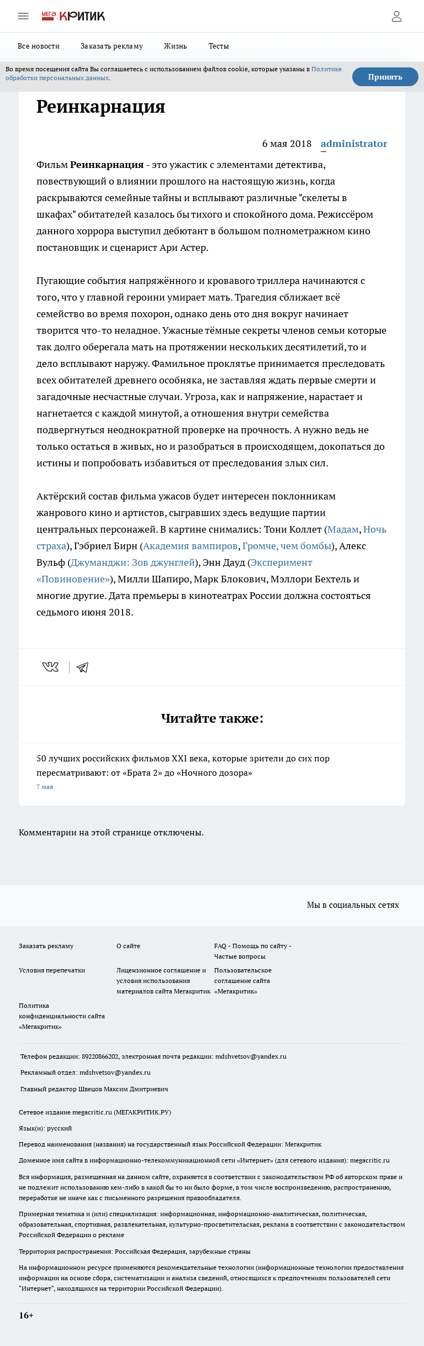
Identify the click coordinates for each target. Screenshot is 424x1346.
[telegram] (86, 667)
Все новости (39, 46)
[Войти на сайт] (396, 16)
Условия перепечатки (52, 970)
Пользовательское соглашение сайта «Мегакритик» (243, 980)
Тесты (219, 46)
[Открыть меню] (23, 16)
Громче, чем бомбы (286, 545)
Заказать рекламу (112, 46)
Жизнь (175, 46)
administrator (354, 143)
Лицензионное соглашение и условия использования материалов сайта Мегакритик (163, 980)
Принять (385, 77)
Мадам (343, 529)
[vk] (51, 667)
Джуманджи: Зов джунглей (133, 562)
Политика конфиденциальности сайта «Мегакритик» (62, 1015)
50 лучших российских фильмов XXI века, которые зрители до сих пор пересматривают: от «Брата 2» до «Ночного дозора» (212, 773)
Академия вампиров (190, 545)
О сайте (128, 946)
